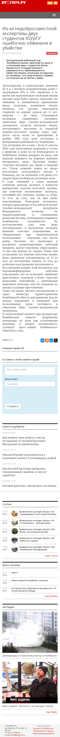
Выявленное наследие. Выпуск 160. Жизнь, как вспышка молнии (37, 530)
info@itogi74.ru (18, 735)
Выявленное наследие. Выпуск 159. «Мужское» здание (37, 539)
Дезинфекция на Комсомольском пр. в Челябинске (29, 655)
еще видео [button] (52, 712)
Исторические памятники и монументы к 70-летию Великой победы (34, 589)
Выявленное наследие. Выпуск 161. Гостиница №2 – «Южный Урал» (37, 521)
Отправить (13, 406)
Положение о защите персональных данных (43, 732)
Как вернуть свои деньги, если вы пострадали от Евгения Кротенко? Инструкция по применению (24, 441)
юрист (15, 572)
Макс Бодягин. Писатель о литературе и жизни (27, 706)
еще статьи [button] (51, 555)
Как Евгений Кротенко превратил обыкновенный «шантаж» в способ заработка (24, 472)
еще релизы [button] (51, 596)
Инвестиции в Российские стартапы (30, 580)
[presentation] (29, 395)
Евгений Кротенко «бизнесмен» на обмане (29, 485)
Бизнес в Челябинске (43, 728)
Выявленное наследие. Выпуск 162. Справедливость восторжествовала (37, 513)
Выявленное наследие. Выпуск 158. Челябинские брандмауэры (37, 548)
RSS (50, 3)
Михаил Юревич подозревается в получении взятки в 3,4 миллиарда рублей (29, 456)
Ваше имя (11, 379)
